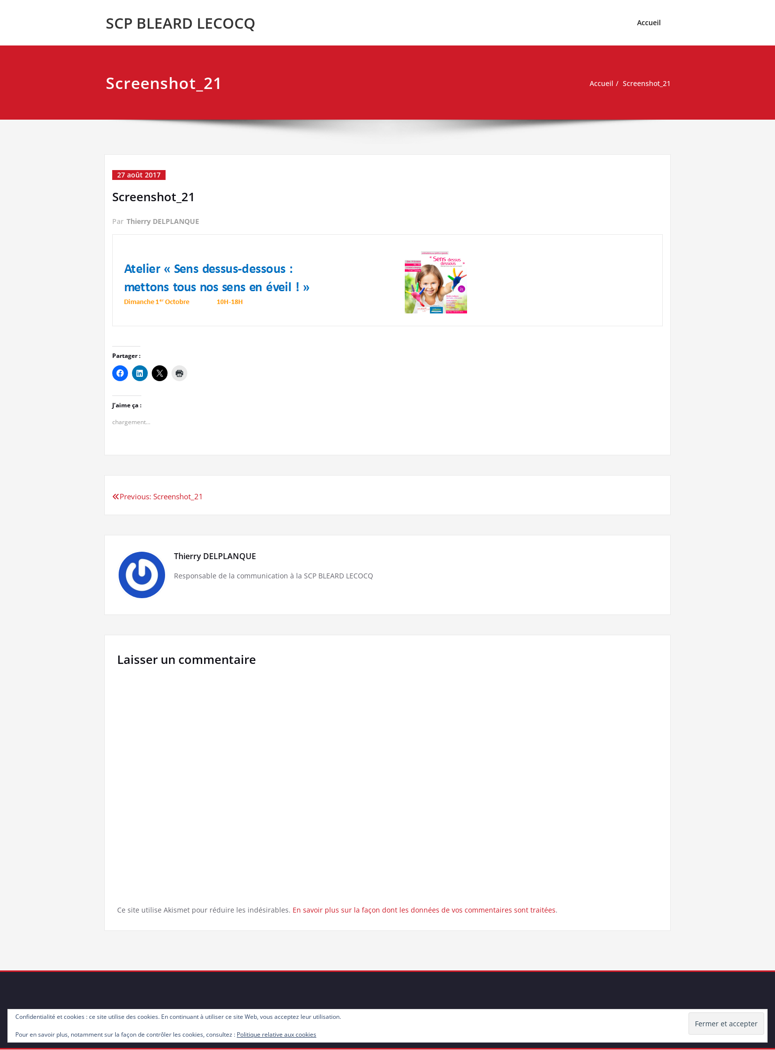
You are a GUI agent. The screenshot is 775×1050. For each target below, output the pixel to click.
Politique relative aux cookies (276, 1034)
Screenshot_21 (645, 83)
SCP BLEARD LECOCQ (181, 23)
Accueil (649, 22)
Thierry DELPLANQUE (163, 221)
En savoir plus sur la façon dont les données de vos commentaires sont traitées (428, 910)
